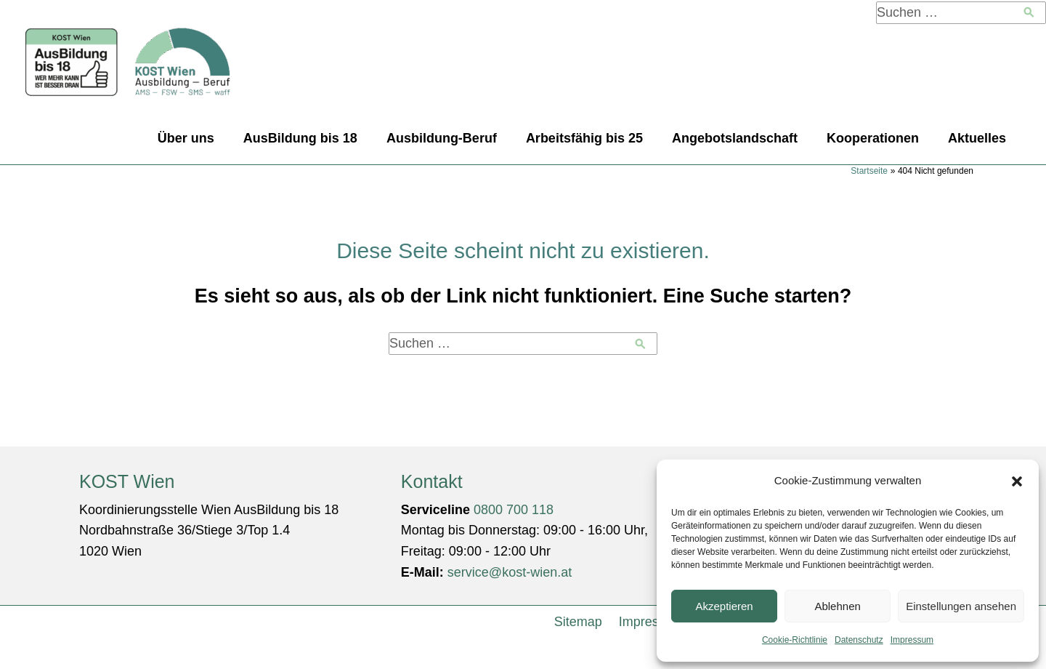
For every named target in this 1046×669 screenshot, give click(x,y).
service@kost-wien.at (509, 572)
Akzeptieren (724, 606)
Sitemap (578, 621)
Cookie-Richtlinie (794, 640)
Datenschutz (859, 640)
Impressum (912, 640)
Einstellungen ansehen (961, 606)
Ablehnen (837, 606)
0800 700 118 (514, 509)
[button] (1017, 481)
